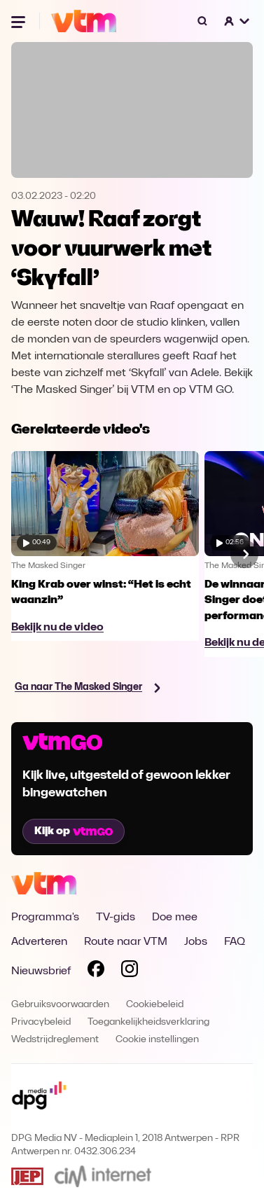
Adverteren (39, 942)
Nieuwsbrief (41, 971)
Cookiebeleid (154, 1004)
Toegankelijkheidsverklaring (148, 1022)
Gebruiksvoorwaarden (60, 1004)
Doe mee (174, 917)
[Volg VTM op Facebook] (96, 971)
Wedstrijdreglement (55, 1040)
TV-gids (115, 917)
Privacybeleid (41, 1022)
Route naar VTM (125, 942)
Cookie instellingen (157, 1040)
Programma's (45, 917)
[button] (237, 21)
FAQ (234, 942)
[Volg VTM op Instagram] (129, 971)
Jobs (195, 942)
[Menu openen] (19, 21)
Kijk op (73, 831)
